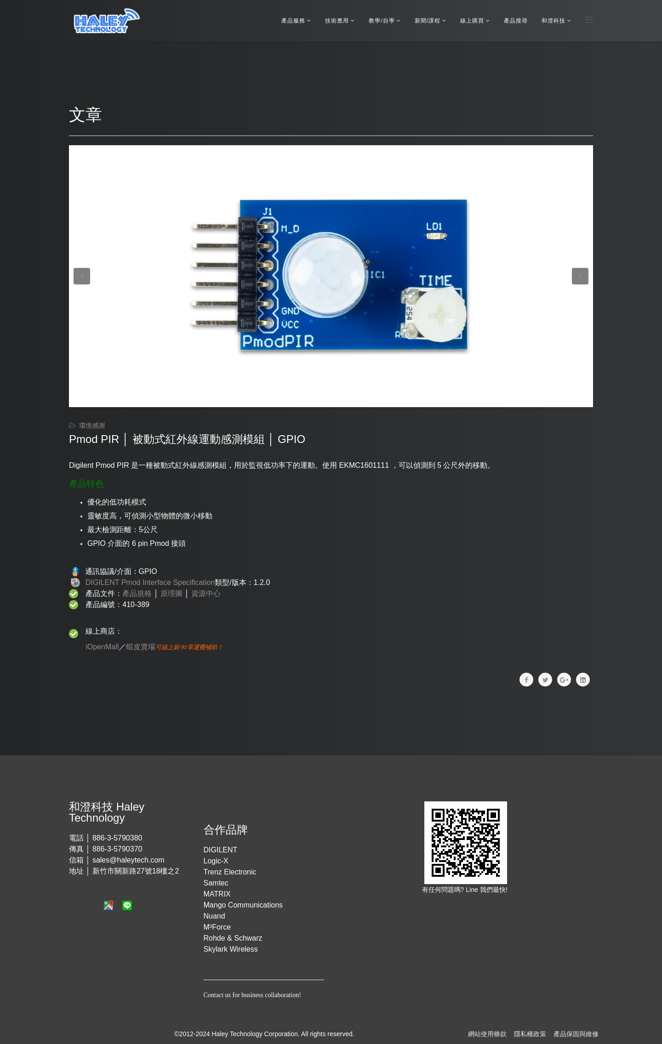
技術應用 (337, 20)
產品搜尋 (516, 20)
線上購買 (472, 20)
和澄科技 (553, 20)
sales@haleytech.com (128, 860)
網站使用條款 (487, 1034)
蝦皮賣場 (140, 647)
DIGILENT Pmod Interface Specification (150, 582)
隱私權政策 (530, 1034)
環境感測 (92, 425)
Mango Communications (243, 905)
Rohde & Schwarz (233, 938)
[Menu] (589, 20)
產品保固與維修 (576, 1034)
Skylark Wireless (231, 949)
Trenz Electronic (230, 872)
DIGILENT (221, 850)
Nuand (214, 916)
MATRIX (217, 894)
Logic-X (216, 861)
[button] (82, 276)
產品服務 (293, 20)
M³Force (217, 927)
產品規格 (137, 593)
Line (472, 889)
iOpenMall (102, 647)
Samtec (216, 883)
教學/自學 (381, 20)
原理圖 (171, 593)
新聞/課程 (427, 20)
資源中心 (206, 593)
